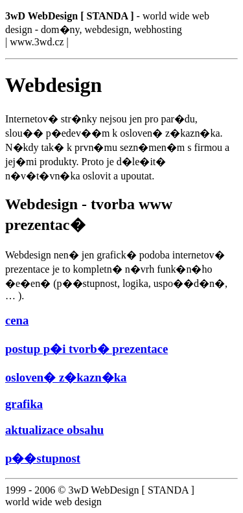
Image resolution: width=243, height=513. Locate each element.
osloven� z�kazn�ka (65, 377)
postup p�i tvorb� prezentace (86, 349)
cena (17, 320)
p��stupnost (42, 458)
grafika (24, 404)
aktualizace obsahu (54, 430)
